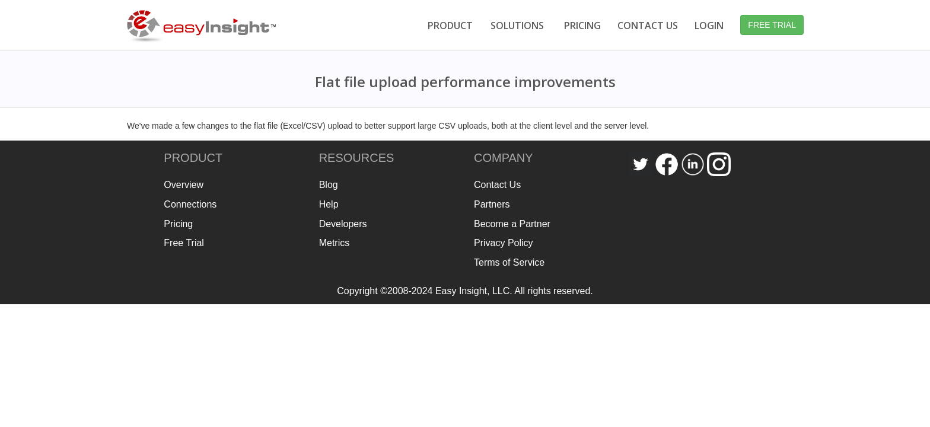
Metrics (334, 243)
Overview (183, 185)
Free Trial (184, 243)
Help (329, 204)
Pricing (178, 224)
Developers (343, 224)
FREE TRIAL (772, 25)
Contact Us (497, 185)
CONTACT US (647, 25)
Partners (491, 204)
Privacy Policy (503, 243)
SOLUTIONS (517, 25)
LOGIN (709, 25)
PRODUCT (450, 25)
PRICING (582, 25)
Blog (328, 185)
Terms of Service (509, 262)
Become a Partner (512, 224)
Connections (190, 204)
